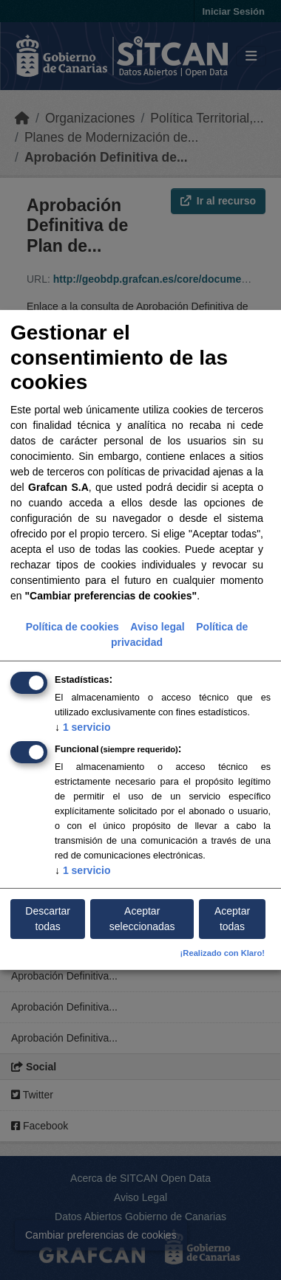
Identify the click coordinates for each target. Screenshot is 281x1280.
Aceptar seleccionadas (142, 918)
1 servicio (83, 726)
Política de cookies (72, 626)
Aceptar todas (232, 918)
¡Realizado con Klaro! (222, 953)
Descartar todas (47, 918)
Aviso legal (157, 626)
